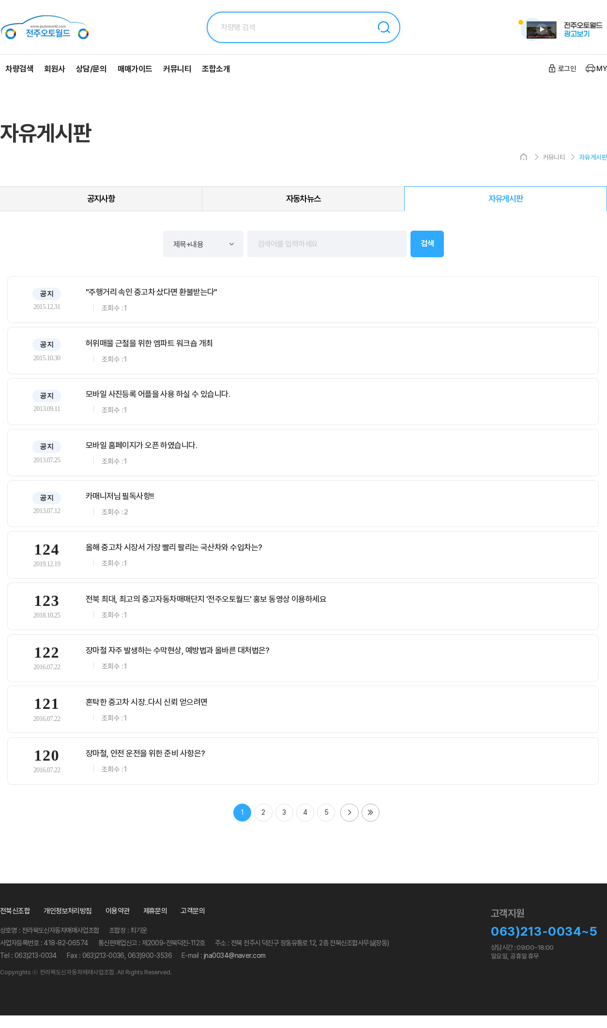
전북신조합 (15, 924)
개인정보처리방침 (68, 924)
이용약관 (118, 924)
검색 (383, 27)
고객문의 (193, 924)
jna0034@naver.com (234, 968)
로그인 (567, 68)
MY (601, 68)
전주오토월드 (58, 27)
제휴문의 (155, 924)
